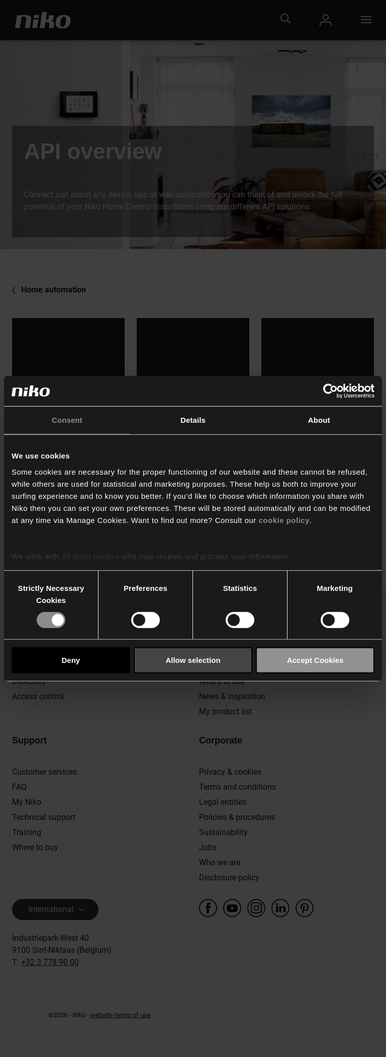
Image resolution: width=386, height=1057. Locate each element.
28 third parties (91, 556)
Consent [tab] (67, 420)
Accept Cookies (315, 660)
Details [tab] (193, 420)
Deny (70, 660)
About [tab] (319, 420)
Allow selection (192, 660)
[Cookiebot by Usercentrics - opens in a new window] (330, 391)
